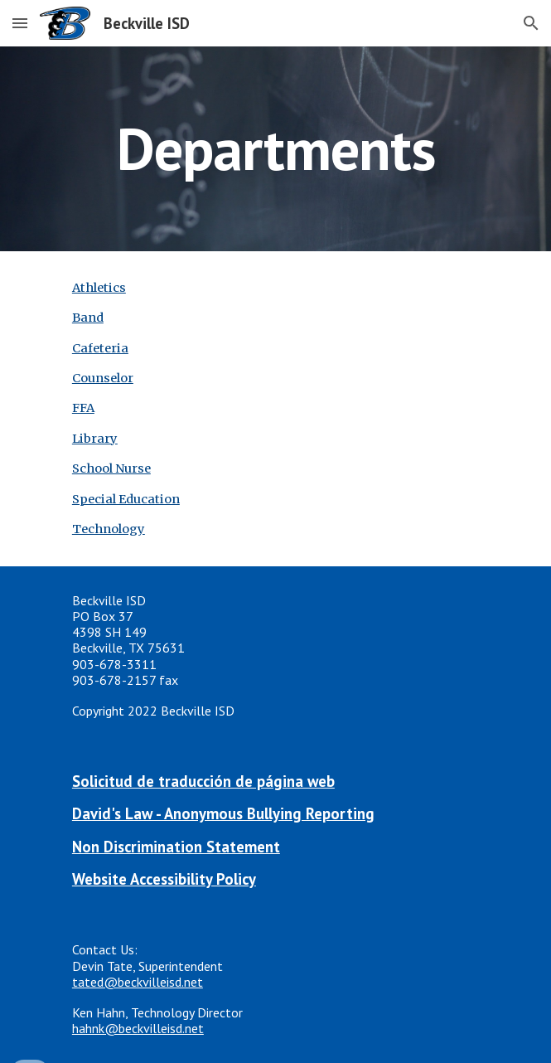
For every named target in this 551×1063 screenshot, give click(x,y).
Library (95, 438)
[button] (20, 23)
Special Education (126, 499)
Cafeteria (100, 348)
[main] (275, 149)
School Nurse (111, 468)
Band (88, 317)
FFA (83, 407)
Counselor (102, 378)
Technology (108, 529)
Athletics (99, 287)
